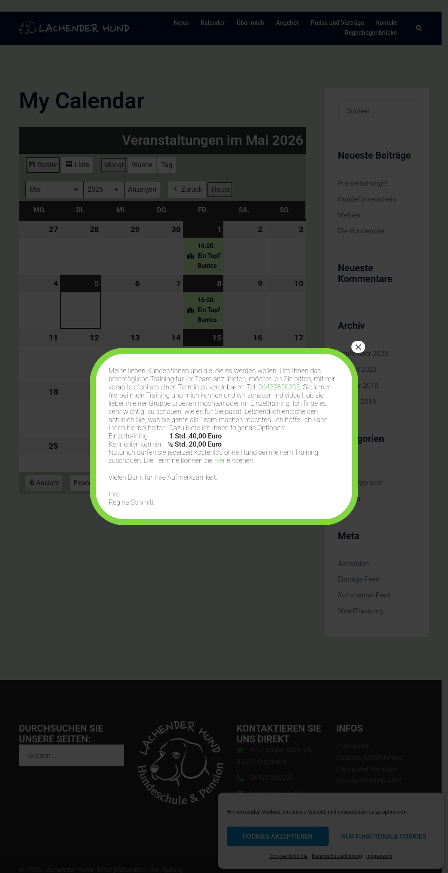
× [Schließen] (358, 347)
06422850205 (279, 387)
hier (219, 460)
